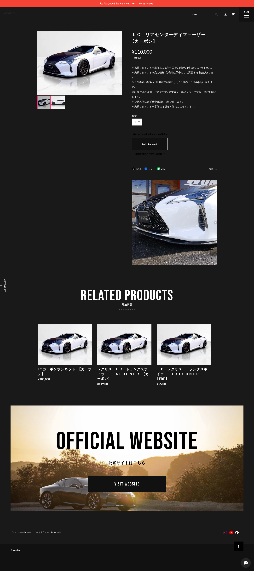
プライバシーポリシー (21, 533)
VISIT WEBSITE (126, 486)
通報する (213, 169)
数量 (134, 115)
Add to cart (149, 144)
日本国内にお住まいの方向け (150, 154)
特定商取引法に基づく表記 (48, 533)
